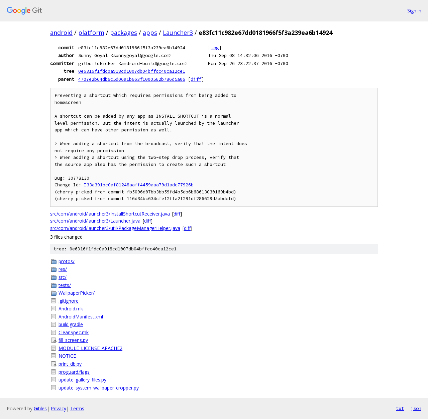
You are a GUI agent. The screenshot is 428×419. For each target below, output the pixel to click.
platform (91, 32)
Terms (77, 408)
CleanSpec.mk (74, 332)
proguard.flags (74, 372)
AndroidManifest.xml (81, 316)
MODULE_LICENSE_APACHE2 (90, 348)
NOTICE (67, 356)
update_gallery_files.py (82, 379)
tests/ (65, 285)
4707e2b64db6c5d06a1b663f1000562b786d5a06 (131, 79)
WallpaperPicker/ (77, 293)
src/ (63, 277)
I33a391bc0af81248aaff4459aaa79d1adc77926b (139, 185)
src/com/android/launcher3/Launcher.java (95, 221)
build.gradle (71, 324)
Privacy (58, 408)
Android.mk (71, 308)
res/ (63, 269)
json (416, 408)
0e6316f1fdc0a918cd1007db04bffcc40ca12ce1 (131, 71)
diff (196, 79)
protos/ (67, 261)
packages (123, 32)
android (61, 32)
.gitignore (69, 301)
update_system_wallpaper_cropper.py (99, 387)
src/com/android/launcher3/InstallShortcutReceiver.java (110, 214)
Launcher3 (178, 32)
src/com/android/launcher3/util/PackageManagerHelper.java (115, 228)
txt (400, 408)
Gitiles (40, 408)
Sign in (414, 10)
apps (150, 32)
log (215, 48)
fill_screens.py (73, 340)
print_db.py (70, 364)
